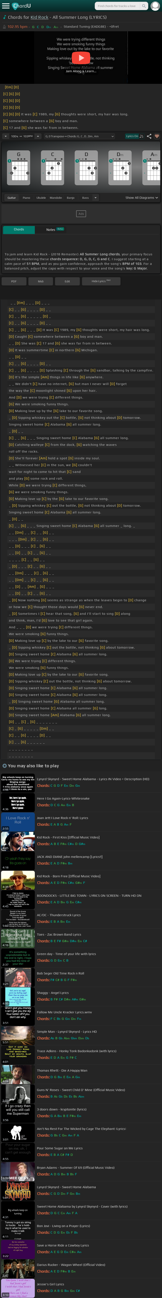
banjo (70, 197)
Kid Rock (40, 17)
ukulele (41, 197)
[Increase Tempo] (38, 136)
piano (26, 197)
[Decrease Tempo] (5, 136)
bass (85, 197)
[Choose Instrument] (95, 197)
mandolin (56, 197)
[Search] (143, 6)
